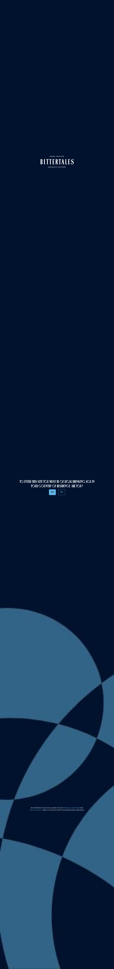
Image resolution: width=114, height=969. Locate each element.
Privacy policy (36, 810)
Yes (52, 492)
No (61, 492)
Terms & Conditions (71, 808)
